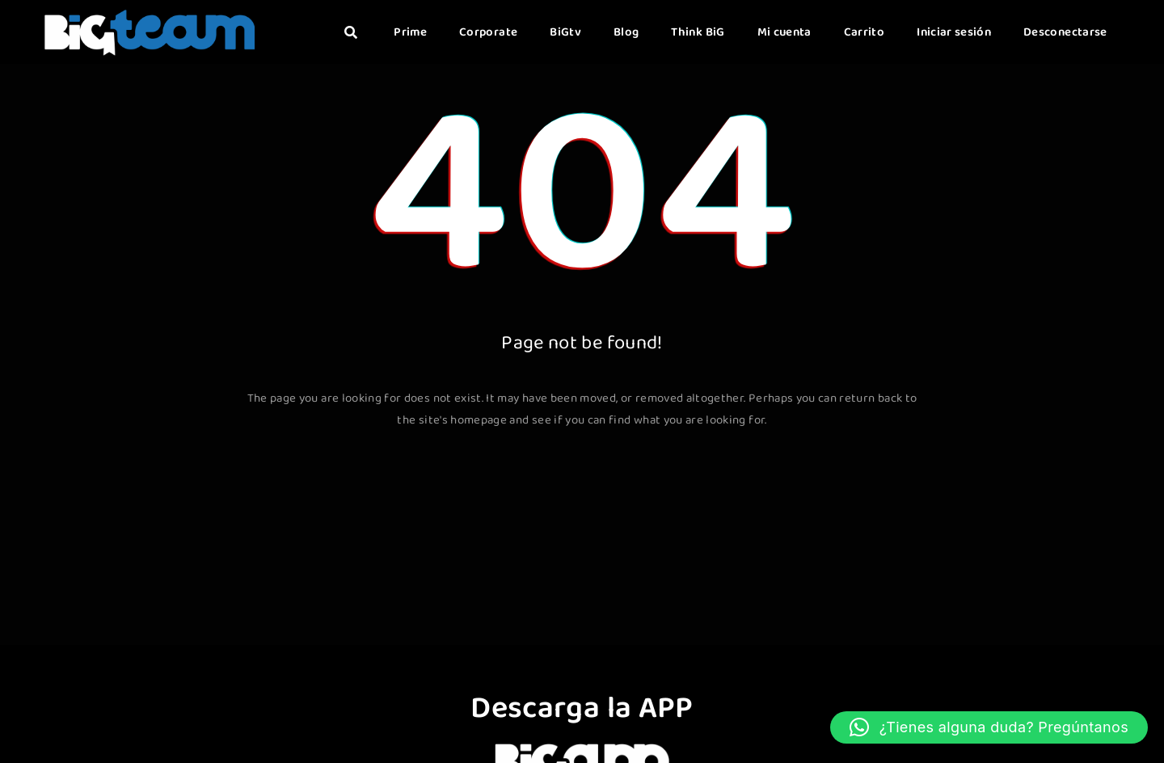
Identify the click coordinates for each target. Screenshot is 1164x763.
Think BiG (697, 32)
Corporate (488, 32)
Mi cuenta (784, 32)
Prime (410, 32)
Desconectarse (1065, 32)
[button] (989, 727)
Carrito (864, 32)
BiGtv (565, 32)
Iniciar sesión (954, 32)
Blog (626, 32)
